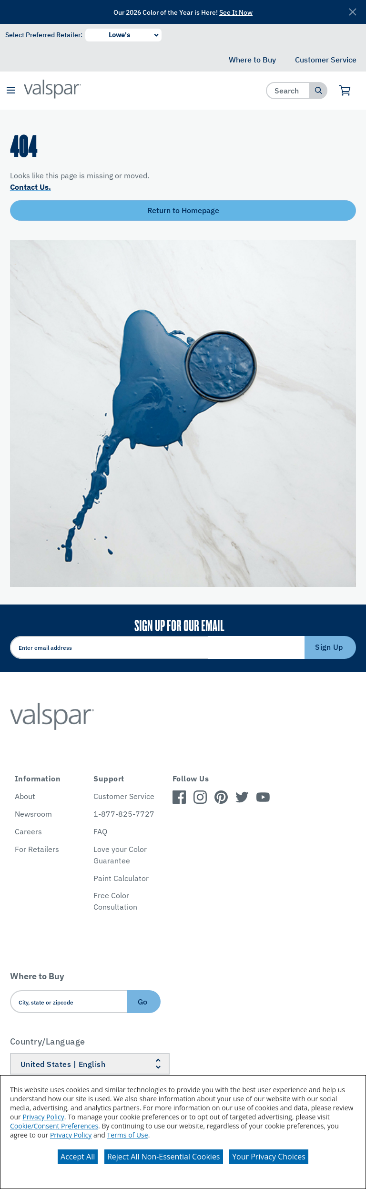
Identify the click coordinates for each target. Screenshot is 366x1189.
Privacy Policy (43, 1116)
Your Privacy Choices (268, 1156)
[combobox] (288, 90)
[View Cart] (345, 91)
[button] (10, 91)
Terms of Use (127, 1134)
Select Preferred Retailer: (43, 35)
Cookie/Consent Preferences (54, 1125)
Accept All (78, 1156)
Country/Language (47, 1041)
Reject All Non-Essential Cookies (163, 1156)
